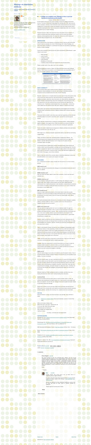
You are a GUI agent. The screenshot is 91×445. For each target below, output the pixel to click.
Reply (43, 367)
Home (57, 436)
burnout (42, 347)
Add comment (41, 393)
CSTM (70, 377)
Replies (45, 369)
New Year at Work (59, 327)
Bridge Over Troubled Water (47, 298)
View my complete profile (19, 29)
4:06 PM (51, 355)
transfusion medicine (49, 347)
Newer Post (40, 436)
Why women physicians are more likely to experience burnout (54, 330)
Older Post (73, 436)
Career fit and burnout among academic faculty (56, 317)
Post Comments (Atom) (48, 439)
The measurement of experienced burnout (60, 339)
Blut (47, 372)
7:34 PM (52, 372)
